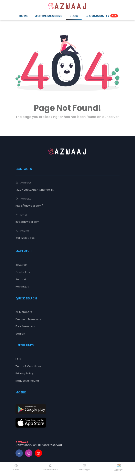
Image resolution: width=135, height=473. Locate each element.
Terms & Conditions (28, 366)
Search (20, 334)
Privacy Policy (24, 373)
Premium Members (28, 319)
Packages (22, 286)
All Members (23, 312)
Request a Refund (27, 381)
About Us (21, 265)
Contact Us (22, 272)
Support (20, 279)
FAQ (18, 359)
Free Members (25, 326)
